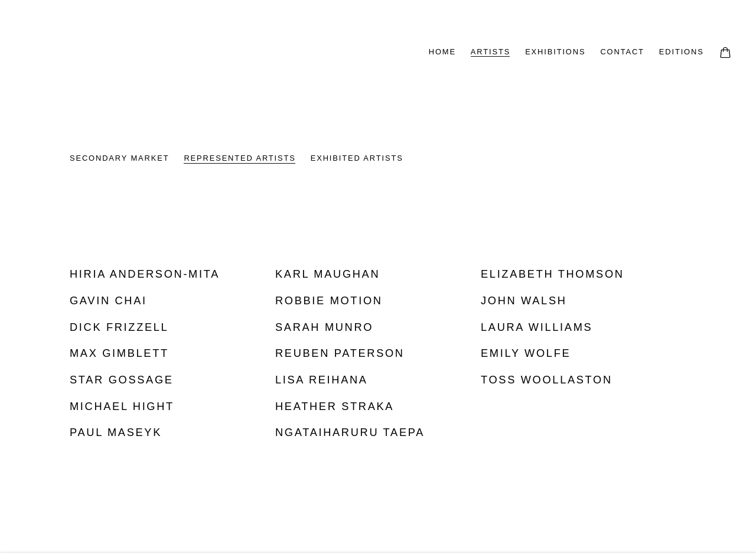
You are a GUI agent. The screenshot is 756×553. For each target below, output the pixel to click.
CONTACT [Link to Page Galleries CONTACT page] (622, 51)
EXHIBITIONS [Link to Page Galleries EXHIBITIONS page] (555, 51)
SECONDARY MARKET (119, 158)
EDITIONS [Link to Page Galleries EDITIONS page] (681, 51)
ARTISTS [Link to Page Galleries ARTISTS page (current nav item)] (490, 51)
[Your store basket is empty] (725, 54)
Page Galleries (171, 53)
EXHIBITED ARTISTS (357, 158)
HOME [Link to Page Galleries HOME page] (442, 51)
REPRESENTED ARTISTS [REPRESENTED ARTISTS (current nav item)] (239, 158)
